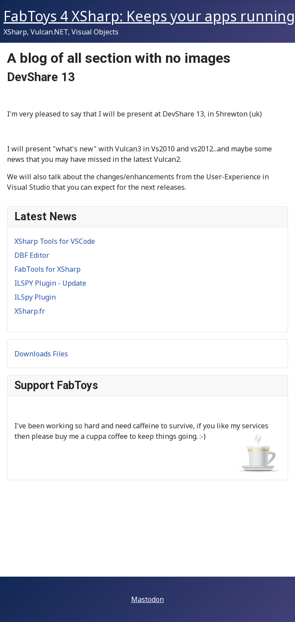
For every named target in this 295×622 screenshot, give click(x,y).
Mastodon (147, 599)
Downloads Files (41, 354)
